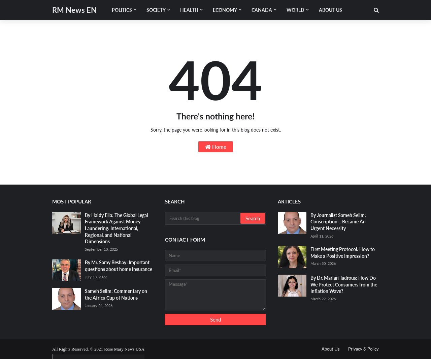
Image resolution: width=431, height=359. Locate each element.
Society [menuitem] (156, 10)
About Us (331, 349)
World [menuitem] (295, 10)
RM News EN (74, 10)
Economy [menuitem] (225, 10)
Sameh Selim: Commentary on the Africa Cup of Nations (116, 294)
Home (215, 147)
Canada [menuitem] (262, 10)
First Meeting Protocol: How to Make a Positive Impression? (342, 252)
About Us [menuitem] (330, 10)
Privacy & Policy (363, 349)
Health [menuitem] (189, 10)
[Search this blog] (203, 218)
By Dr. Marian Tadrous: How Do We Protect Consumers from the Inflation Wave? (343, 284)
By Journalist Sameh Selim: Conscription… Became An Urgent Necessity (338, 221)
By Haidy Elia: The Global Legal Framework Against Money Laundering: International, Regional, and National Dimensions (116, 228)
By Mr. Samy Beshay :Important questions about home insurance (118, 265)
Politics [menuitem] (122, 10)
